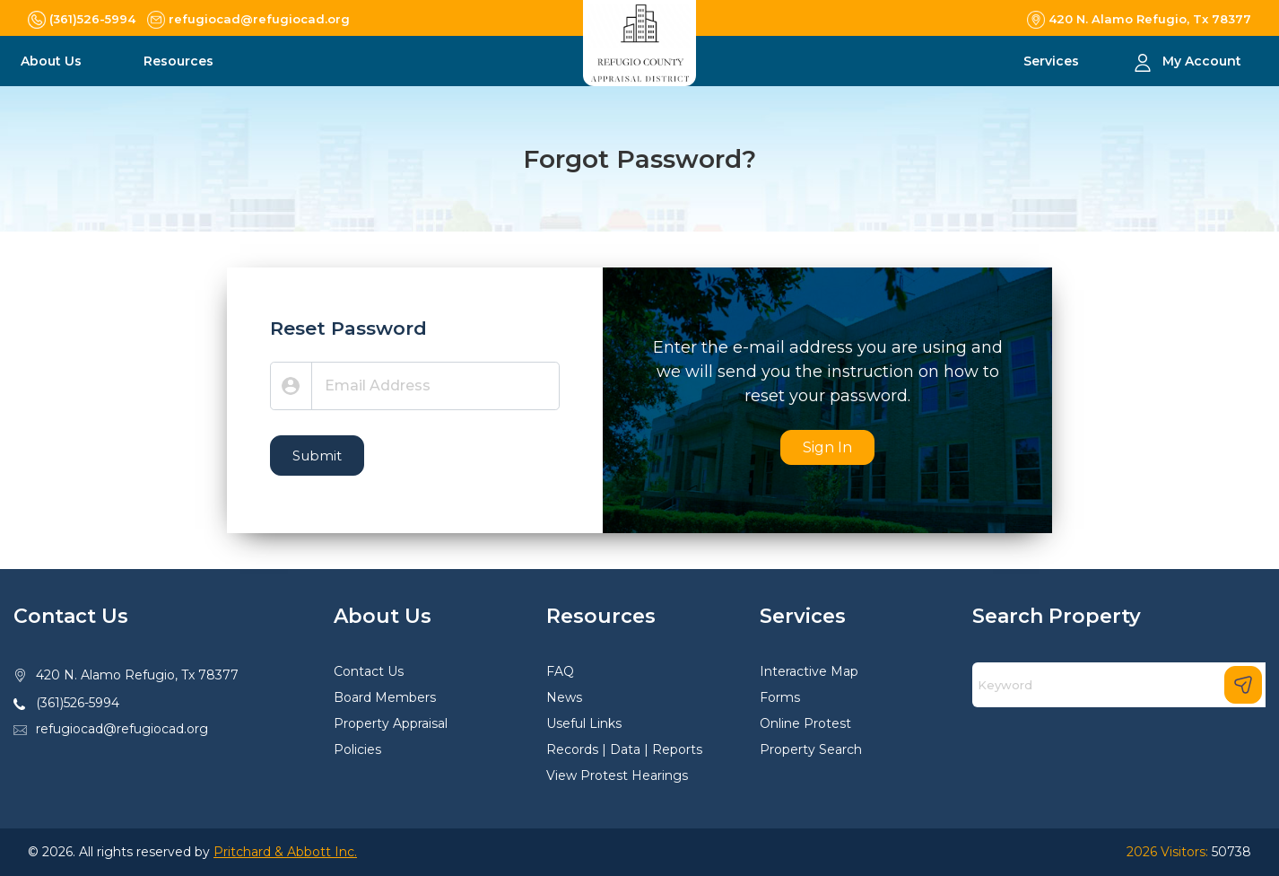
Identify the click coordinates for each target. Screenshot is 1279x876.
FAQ (560, 671)
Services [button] (1053, 61)
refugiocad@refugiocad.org (122, 729)
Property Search (811, 749)
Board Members (385, 697)
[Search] (1119, 684)
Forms (780, 697)
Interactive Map (809, 671)
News (564, 697)
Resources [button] (180, 61)
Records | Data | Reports (624, 749)
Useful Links (584, 723)
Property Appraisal (391, 723)
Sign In (827, 447)
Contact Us (369, 671)
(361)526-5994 (77, 703)
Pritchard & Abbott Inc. (285, 852)
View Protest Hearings (617, 775)
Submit (317, 455)
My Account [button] (1201, 61)
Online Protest (805, 723)
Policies (357, 749)
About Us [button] (53, 61)
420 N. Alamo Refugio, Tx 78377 (137, 675)
